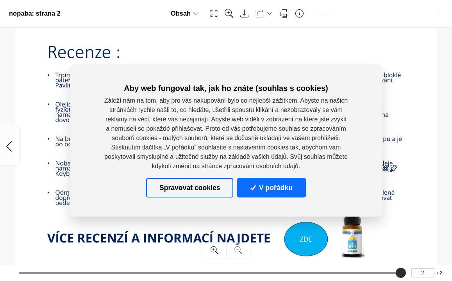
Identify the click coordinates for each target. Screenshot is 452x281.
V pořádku (271, 188)
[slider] (400, 273)
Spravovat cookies (189, 188)
